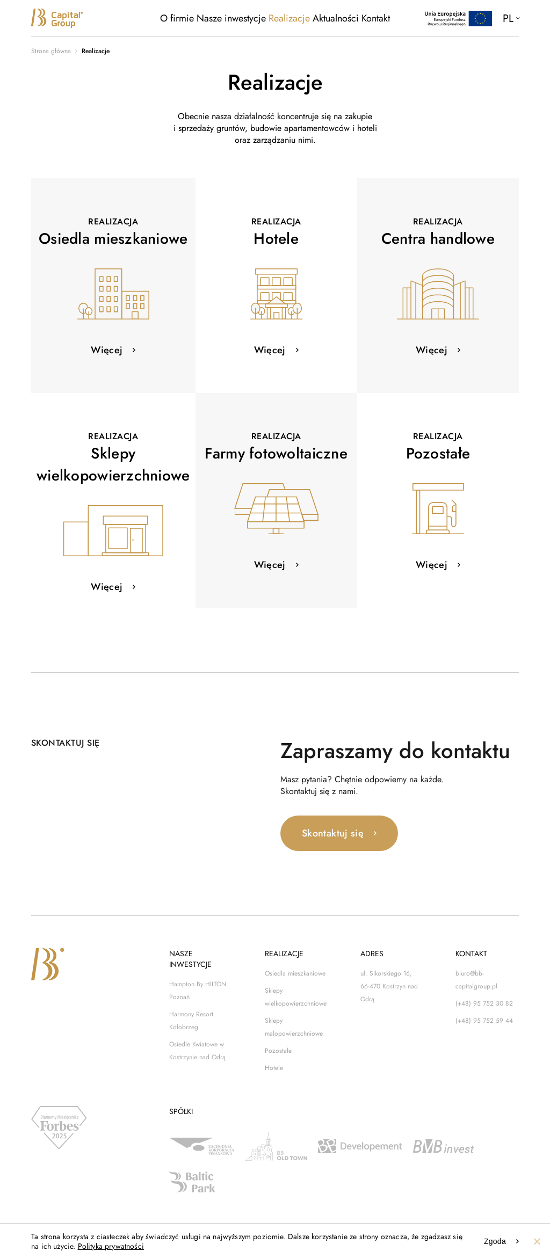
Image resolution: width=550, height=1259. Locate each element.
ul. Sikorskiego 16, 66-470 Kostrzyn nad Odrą (389, 986)
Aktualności (336, 18)
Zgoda (495, 1241)
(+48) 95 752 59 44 (484, 1020)
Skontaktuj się (333, 833)
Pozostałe (278, 1051)
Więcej (106, 350)
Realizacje (289, 18)
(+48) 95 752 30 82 (484, 1003)
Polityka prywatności (111, 1246)
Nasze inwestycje (231, 18)
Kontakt (375, 18)
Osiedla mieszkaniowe (295, 973)
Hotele (274, 1068)
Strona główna (51, 51)
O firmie (177, 18)
